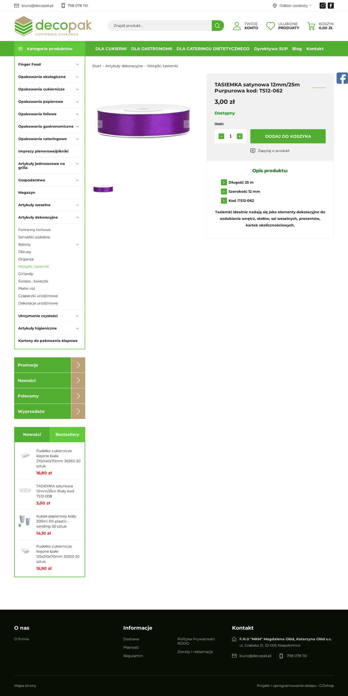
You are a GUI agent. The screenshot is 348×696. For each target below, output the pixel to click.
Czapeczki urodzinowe (38, 296)
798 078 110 (78, 5)
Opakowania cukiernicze (41, 89)
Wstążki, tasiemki (33, 266)
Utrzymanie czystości (38, 316)
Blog (297, 48)
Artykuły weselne (34, 205)
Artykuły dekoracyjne (38, 217)
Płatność (131, 647)
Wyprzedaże (31, 411)
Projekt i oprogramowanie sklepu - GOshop (295, 686)
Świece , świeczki (33, 281)
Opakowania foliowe (37, 114)
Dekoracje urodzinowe (38, 303)
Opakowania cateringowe (42, 139)
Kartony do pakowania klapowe (48, 340)
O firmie (21, 639)
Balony (24, 244)
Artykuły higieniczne (37, 328)
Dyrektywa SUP (271, 48)
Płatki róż (26, 288)
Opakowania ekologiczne (42, 76)
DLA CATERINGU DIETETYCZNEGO (213, 48)
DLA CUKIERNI (111, 48)
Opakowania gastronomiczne (46, 126)
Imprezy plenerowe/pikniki (43, 151)
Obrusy (24, 251)
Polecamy (28, 396)
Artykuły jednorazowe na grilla (41, 165)
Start (96, 66)
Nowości (27, 380)
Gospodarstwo (31, 180)
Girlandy (25, 274)
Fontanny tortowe (34, 229)
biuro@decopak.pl (38, 5)
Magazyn (26, 192)
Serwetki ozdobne (34, 237)
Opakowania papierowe (40, 101)
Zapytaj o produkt (274, 150)
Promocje (28, 365)
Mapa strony (25, 686)
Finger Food (29, 64)
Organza (25, 259)
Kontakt (315, 48)
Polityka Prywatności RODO (196, 641)
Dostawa (131, 639)
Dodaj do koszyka (288, 136)
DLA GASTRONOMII (151, 48)
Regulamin (133, 655)
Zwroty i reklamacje (195, 651)
